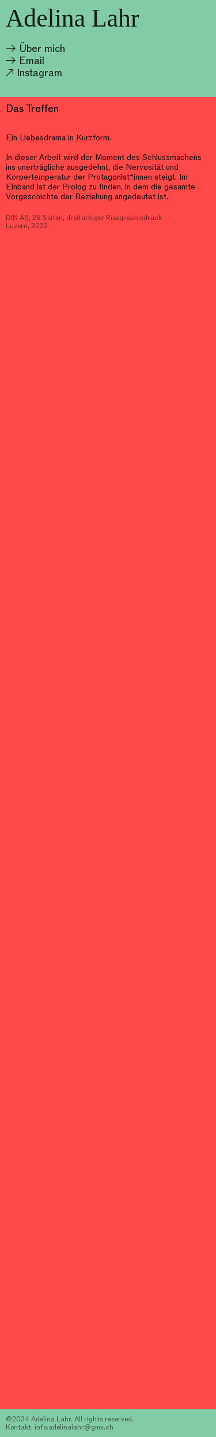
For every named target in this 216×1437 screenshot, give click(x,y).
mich (54, 48)
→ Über (23, 48)
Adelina (45, 18)
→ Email (25, 60)
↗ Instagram (34, 72)
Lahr (115, 18)
